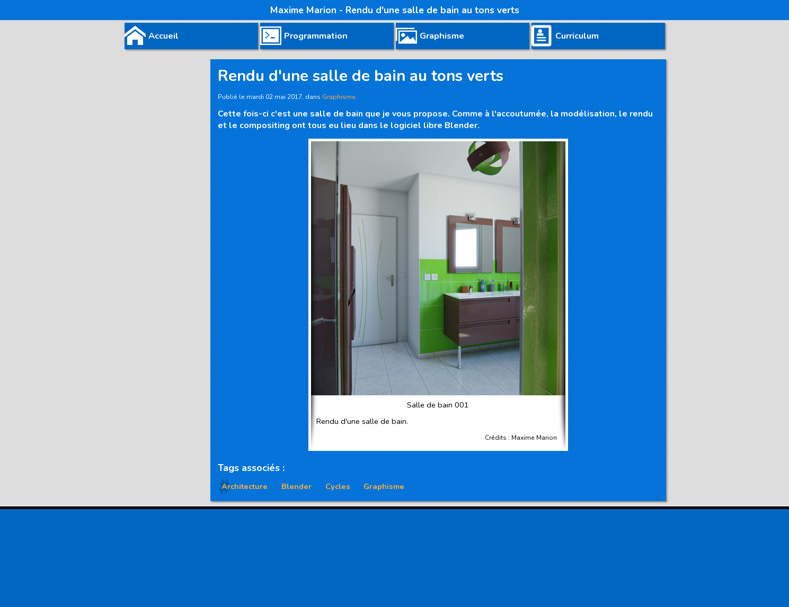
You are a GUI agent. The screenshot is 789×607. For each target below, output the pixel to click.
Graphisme (384, 486)
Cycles (337, 486)
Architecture (244, 486)
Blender (296, 486)
